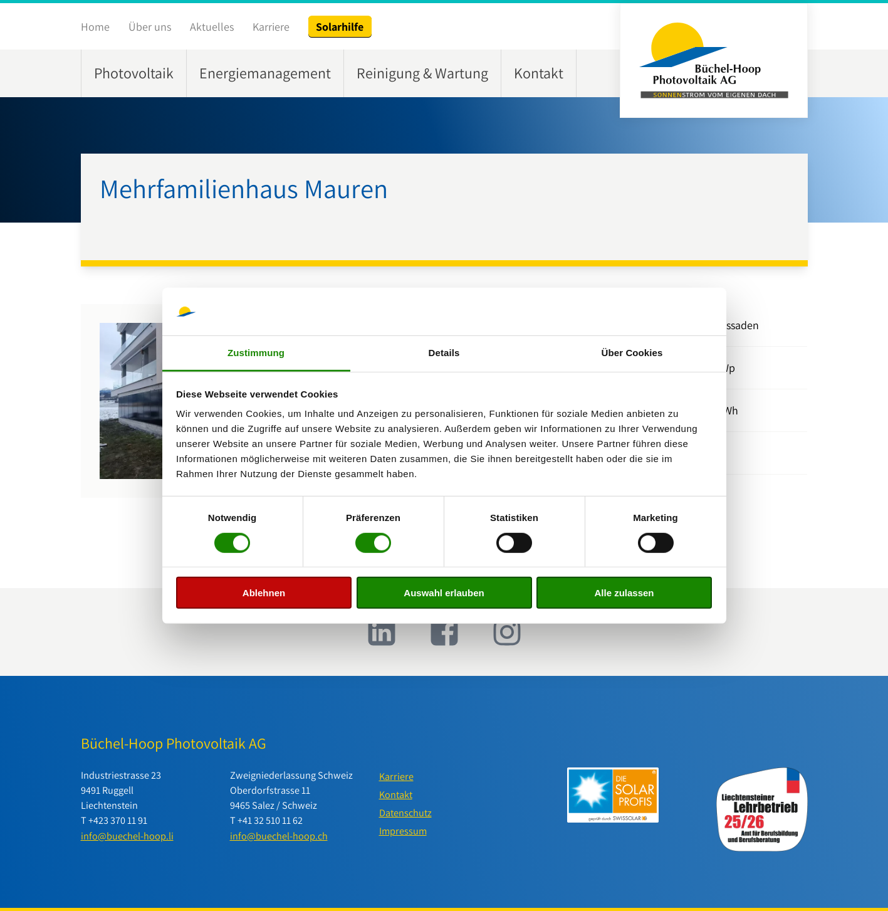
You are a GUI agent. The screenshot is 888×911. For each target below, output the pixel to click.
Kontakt (538, 73)
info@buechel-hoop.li (127, 836)
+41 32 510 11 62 (270, 820)
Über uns (149, 26)
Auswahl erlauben (444, 592)
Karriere (271, 26)
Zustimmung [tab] (256, 352)
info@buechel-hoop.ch (279, 836)
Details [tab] (444, 352)
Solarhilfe (339, 26)
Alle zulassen (624, 592)
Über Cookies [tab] (632, 352)
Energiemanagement (265, 73)
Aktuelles (212, 26)
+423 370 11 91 (117, 820)
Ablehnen (264, 592)
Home (95, 26)
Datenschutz (405, 812)
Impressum (403, 831)
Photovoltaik (134, 73)
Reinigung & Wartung (422, 73)
